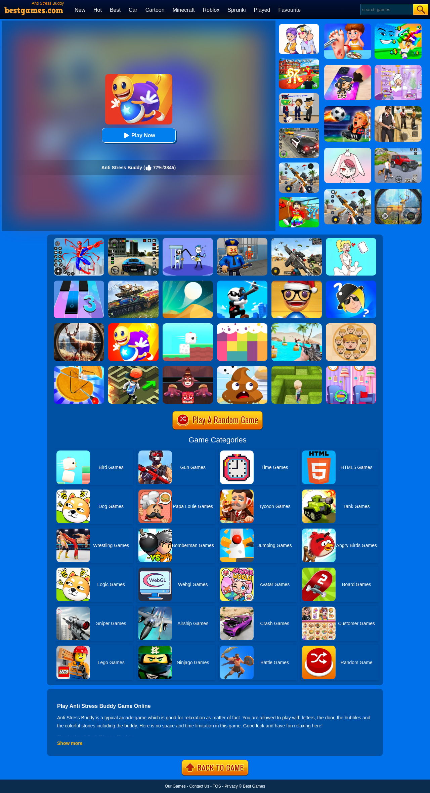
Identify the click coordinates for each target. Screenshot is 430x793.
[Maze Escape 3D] (296, 368)
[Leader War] (351, 325)
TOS (217, 786)
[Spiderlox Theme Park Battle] (79, 240)
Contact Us (199, 786)
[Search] (386, 9)
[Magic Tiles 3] (79, 283)
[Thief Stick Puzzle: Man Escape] (188, 240)
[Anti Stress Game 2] (296, 283)
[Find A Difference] (351, 368)
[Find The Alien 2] (299, 95)
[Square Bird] (188, 325)
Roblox (211, 10)
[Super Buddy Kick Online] (133, 325)
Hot (97, 10)
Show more (69, 743)
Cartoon (155, 10)
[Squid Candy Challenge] (79, 368)
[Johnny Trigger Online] (242, 283)
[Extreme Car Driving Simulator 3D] (133, 240)
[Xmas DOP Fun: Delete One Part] (351, 240)
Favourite (289, 10)
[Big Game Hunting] (79, 325)
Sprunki (236, 10)
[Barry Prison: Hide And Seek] (242, 240)
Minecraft (184, 10)
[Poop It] (242, 368)
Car (133, 10)
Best (115, 10)
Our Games (175, 786)
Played (262, 10)
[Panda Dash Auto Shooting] (299, 165)
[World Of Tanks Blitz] (133, 283)
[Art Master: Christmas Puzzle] (299, 26)
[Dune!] (188, 283)
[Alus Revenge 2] (188, 368)
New (80, 10)
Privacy (231, 786)
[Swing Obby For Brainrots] (299, 199)
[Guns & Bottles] (296, 325)
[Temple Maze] (133, 368)
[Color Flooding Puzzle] (242, 325)
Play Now (138, 135)
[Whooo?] (351, 283)
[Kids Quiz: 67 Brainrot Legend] (299, 61)
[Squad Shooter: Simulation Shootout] (296, 240)
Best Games (254, 786)
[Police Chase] (299, 130)
